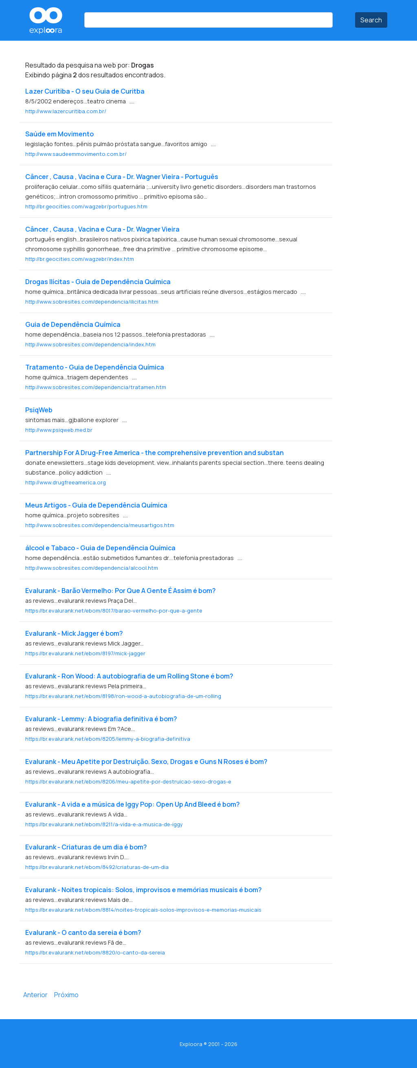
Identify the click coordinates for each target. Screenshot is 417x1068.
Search (371, 19)
